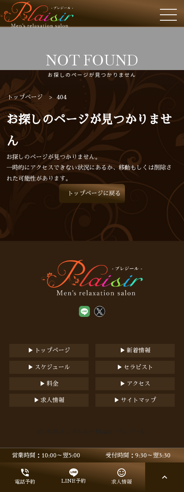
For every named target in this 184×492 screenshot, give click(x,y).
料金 (52, 384)
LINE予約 (73, 476)
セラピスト (138, 367)
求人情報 (52, 400)
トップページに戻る (94, 193)
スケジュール (52, 367)
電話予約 (25, 476)
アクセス (138, 384)
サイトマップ (138, 400)
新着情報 (138, 350)
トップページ (52, 350)
